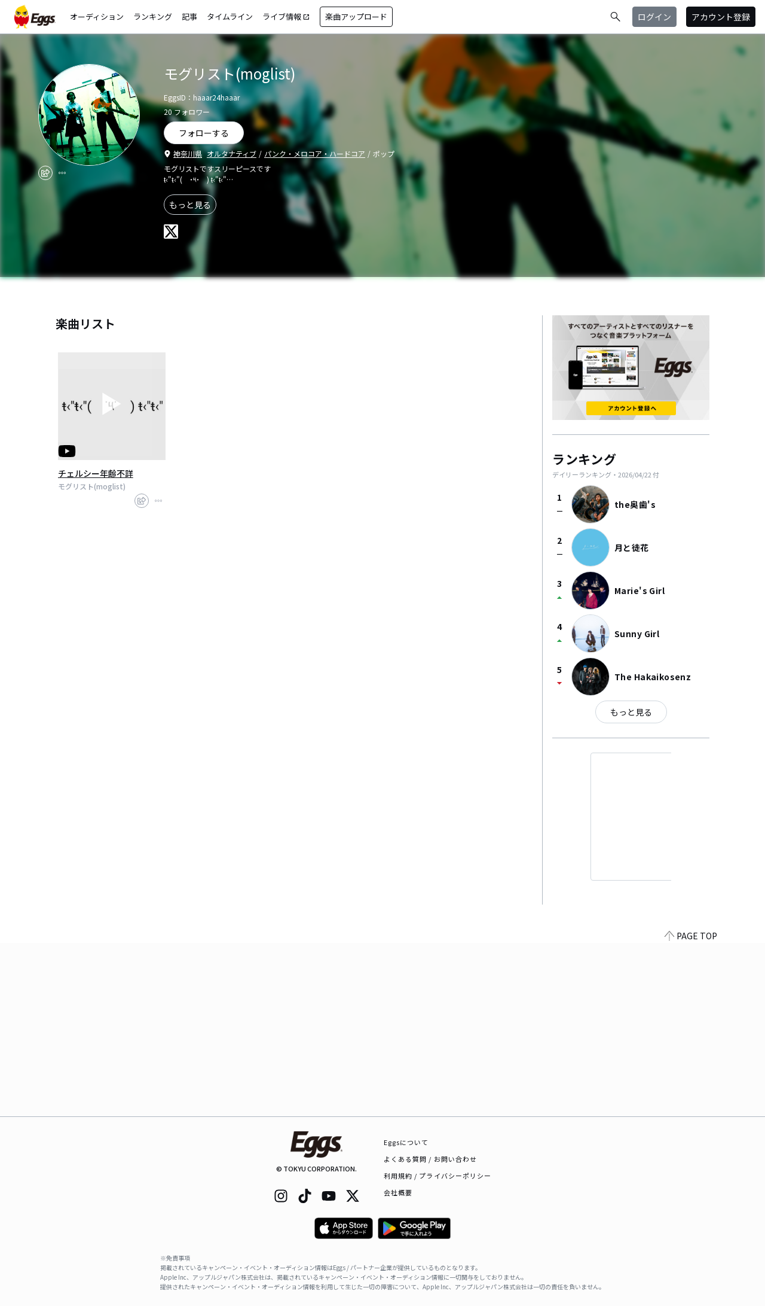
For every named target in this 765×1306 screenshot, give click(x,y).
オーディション (97, 16)
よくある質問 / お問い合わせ (431, 1159)
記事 (189, 16)
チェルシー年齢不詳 (95, 473)
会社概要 (398, 1192)
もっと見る (190, 205)
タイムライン (230, 16)
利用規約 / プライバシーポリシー (438, 1175)
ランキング (152, 16)
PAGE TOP (691, 1109)
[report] (62, 173)
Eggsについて (406, 1142)
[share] (45, 173)
